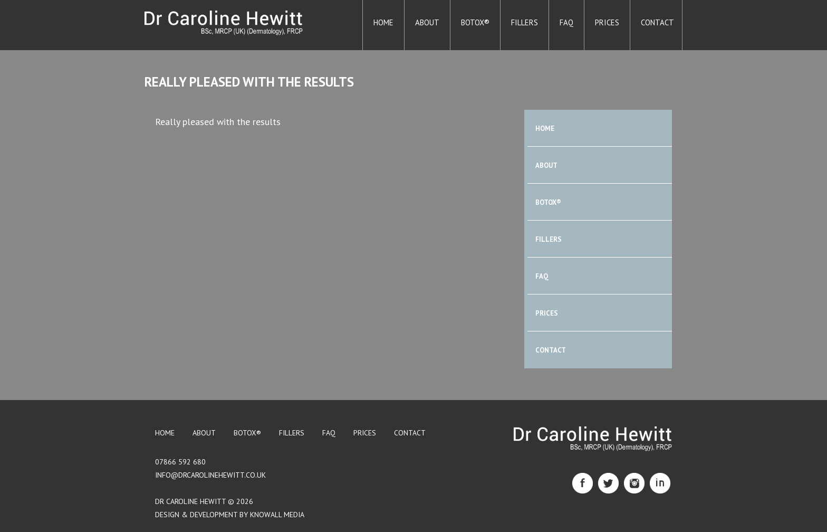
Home (383, 22)
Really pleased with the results (249, 81)
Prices (607, 22)
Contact (657, 22)
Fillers (524, 22)
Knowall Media (277, 514)
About (427, 22)
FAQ (566, 22)
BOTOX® (475, 22)
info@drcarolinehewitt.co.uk (210, 475)
